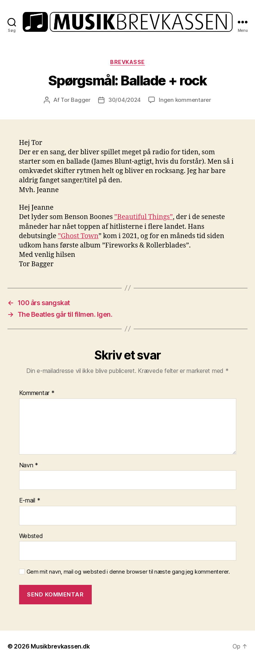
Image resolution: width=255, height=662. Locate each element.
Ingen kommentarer (185, 99)
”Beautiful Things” (143, 217)
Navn (28, 465)
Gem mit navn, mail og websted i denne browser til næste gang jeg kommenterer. (128, 571)
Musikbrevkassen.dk (60, 646)
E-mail (29, 500)
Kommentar (37, 393)
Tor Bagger (75, 99)
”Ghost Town (78, 236)
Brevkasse (127, 62)
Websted (31, 536)
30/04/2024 (124, 99)
